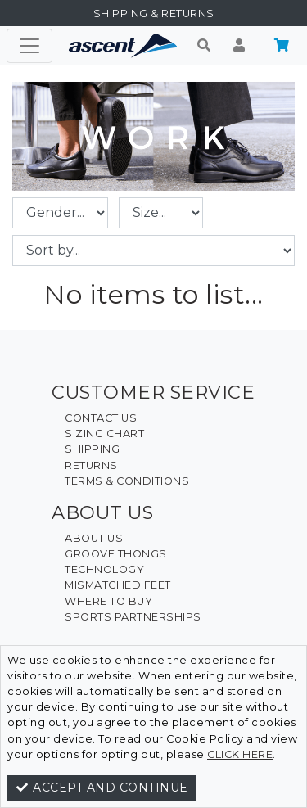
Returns (91, 465)
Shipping (92, 449)
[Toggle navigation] (29, 46)
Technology (104, 569)
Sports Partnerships (133, 617)
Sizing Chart (104, 433)
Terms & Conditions (127, 481)
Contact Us (101, 418)
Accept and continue (101, 787)
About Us (94, 538)
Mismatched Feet (118, 585)
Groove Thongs (116, 554)
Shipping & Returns (153, 13)
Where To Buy (108, 601)
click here (240, 754)
